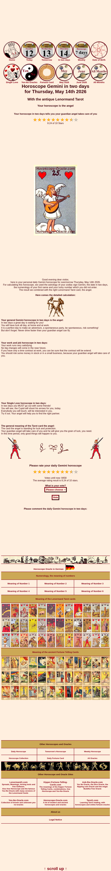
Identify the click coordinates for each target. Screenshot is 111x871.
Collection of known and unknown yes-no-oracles (18, 801)
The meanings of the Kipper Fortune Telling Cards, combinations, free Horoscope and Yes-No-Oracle (55, 785)
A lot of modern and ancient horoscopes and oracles (55, 801)
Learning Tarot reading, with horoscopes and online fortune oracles (92, 801)
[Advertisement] (55, 21)
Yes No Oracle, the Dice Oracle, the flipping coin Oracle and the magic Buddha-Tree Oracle (92, 784)
